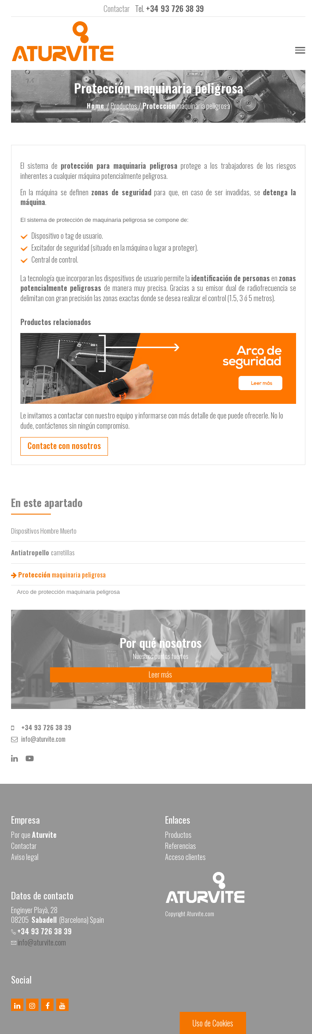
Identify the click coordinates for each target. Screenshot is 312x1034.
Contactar (24, 845)
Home (97, 105)
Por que (34, 834)
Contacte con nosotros (64, 445)
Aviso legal (25, 857)
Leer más (160, 674)
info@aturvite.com (43, 739)
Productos (178, 834)
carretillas (42, 552)
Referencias (180, 845)
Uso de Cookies (213, 1023)
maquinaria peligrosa (58, 574)
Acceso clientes (185, 857)
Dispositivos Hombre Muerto (44, 530)
